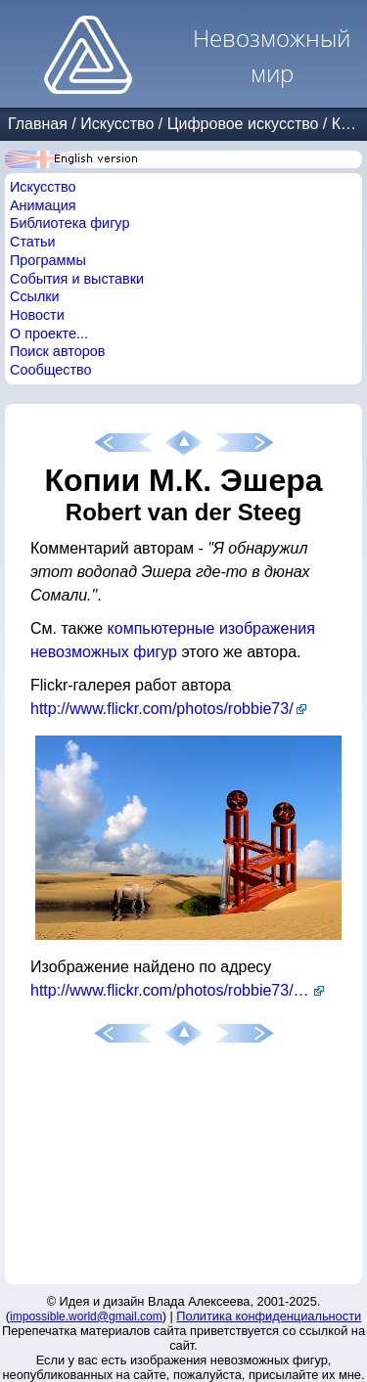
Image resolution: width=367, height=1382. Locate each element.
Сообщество (51, 370)
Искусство (117, 123)
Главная (38, 123)
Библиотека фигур (69, 223)
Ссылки (35, 296)
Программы (48, 260)
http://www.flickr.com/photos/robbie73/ (162, 708)
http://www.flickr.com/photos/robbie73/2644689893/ (177, 990)
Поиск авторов (57, 351)
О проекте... (49, 333)
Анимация (43, 205)
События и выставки (77, 279)
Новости (37, 315)
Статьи (33, 241)
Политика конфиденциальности (268, 1316)
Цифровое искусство (243, 123)
